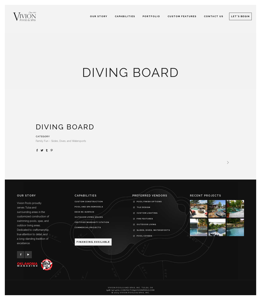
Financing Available (93, 242)
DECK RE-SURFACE (84, 212)
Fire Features (143, 219)
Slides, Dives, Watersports (151, 230)
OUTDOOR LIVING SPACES (89, 217)
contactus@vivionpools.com (138, 290)
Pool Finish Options (147, 202)
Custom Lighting (145, 213)
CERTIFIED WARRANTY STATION (92, 222)
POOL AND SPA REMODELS (89, 207)
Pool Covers (142, 236)
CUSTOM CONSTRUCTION (89, 202)
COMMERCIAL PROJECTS (88, 227)
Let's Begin (240, 16)
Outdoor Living (144, 224)
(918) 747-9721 (112, 290)
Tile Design (141, 207)
